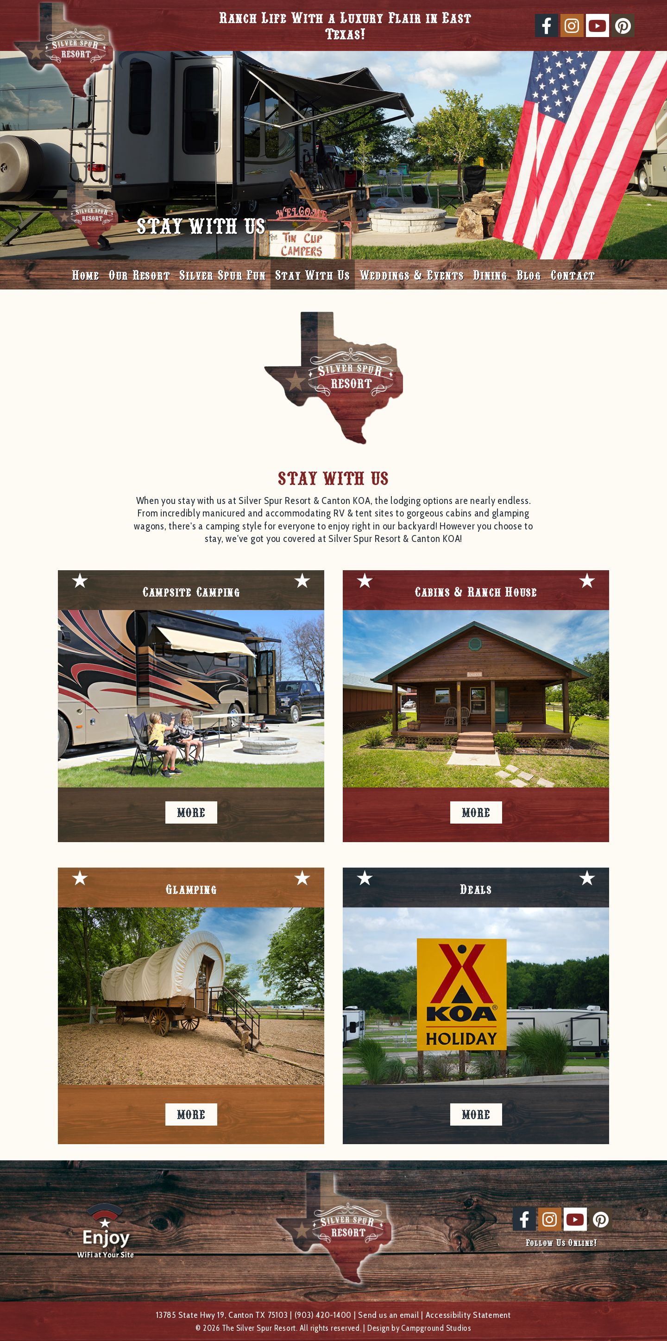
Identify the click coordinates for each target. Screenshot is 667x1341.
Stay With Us (312, 274)
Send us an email (388, 1315)
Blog (528, 274)
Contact (572, 274)
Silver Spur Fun (222, 274)
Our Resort (139, 274)
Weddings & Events (411, 274)
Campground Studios (436, 1328)
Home (85, 274)
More (191, 812)
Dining (490, 274)
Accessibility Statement (468, 1315)
